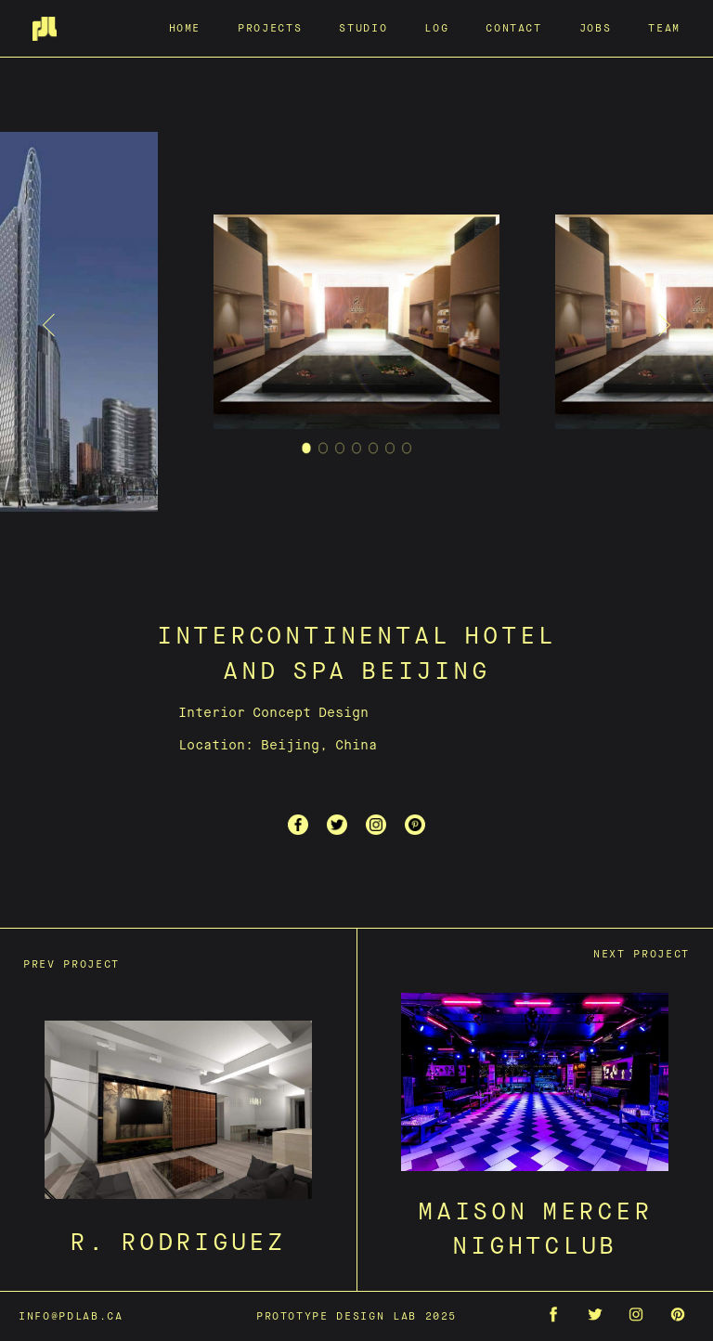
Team (664, 27)
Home (185, 27)
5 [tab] (373, 451)
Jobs (595, 27)
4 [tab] (357, 451)
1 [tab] (307, 451)
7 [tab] (407, 451)
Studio (363, 27)
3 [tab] (340, 451)
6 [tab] (390, 451)
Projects (270, 27)
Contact (514, 27)
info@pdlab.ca (71, 1315)
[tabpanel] (356, 325)
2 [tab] (323, 451)
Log (436, 27)
